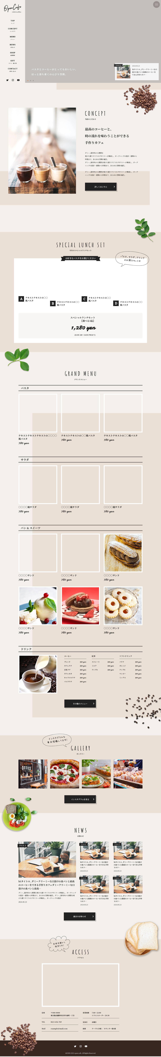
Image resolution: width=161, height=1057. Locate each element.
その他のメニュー (80, 704)
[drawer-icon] (156, 4)
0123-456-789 (56, 1023)
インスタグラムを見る (80, 800)
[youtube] (18, 80)
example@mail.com (59, 1029)
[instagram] (12, 80)
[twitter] (7, 80)
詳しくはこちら (100, 186)
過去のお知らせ (79, 917)
